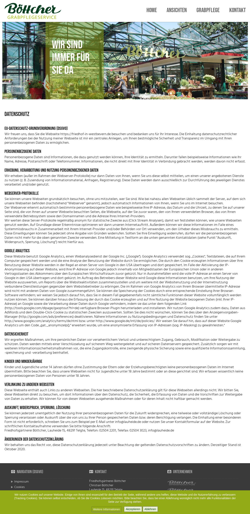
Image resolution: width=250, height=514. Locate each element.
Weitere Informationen (106, 509)
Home (151, 10)
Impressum (21, 481)
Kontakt (237, 10)
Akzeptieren (133, 509)
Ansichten (177, 10)
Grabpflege (208, 10)
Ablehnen (150, 509)
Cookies (19, 487)
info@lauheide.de (128, 422)
